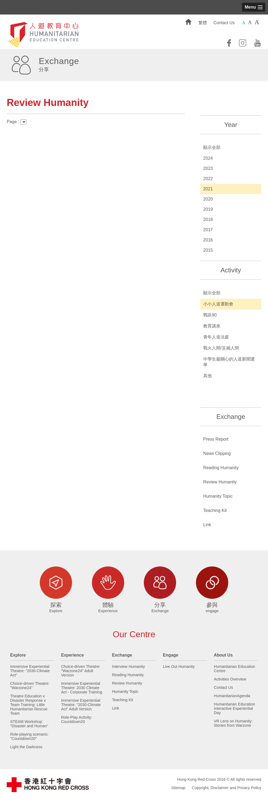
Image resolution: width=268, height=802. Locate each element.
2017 (208, 229)
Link (207, 524)
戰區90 (210, 315)
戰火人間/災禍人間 (221, 348)
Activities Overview (230, 679)
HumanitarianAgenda (232, 696)
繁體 (202, 22)
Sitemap (178, 788)
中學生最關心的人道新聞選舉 (229, 362)
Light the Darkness (26, 747)
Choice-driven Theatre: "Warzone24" (29, 685)
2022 (208, 178)
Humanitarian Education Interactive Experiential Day (234, 708)
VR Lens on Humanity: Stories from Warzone (233, 723)
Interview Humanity (128, 666)
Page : (16, 121)
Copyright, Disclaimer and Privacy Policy (226, 788)
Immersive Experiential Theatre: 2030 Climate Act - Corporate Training (81, 687)
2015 (208, 250)
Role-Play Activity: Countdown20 (76, 719)
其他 (207, 375)
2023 (208, 168)
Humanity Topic (218, 496)
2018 (208, 219)
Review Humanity (220, 482)
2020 (208, 199)
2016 (208, 240)
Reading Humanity (221, 467)
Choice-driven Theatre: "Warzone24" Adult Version (80, 670)
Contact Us (224, 22)
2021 (208, 189)
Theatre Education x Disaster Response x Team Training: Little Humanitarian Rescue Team (28, 704)
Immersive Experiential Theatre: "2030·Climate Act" (30, 670)
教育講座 (211, 326)
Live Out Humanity (179, 666)
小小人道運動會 (218, 304)
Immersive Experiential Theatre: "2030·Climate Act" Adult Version (81, 704)
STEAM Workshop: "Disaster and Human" (29, 723)
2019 (208, 209)
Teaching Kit (215, 510)
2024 (208, 158)
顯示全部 (211, 147)
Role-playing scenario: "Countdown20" (29, 736)
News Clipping (217, 453)
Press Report (215, 439)
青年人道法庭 (216, 337)
